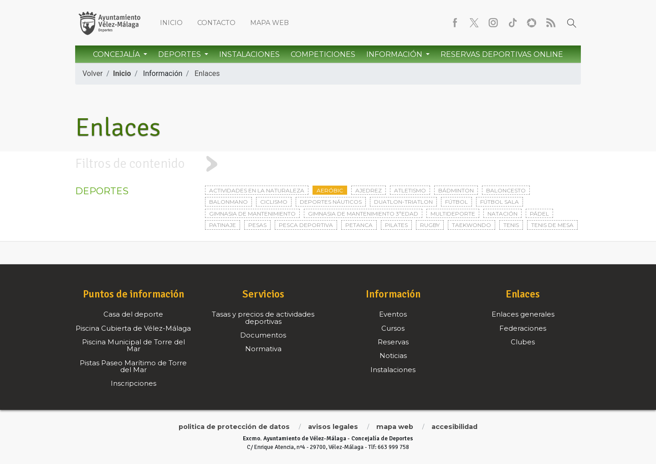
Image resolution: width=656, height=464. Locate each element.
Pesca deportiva (306, 225)
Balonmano (228, 201)
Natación (502, 213)
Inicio (171, 23)
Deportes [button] (180, 54)
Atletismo (410, 190)
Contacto (216, 23)
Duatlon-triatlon (403, 201)
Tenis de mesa (552, 225)
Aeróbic (330, 190)
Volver (92, 73)
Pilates (396, 225)
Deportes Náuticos (331, 201)
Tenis (511, 225)
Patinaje (222, 225)
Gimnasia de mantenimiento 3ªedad (363, 213)
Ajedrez (368, 190)
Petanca (359, 225)
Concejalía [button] (117, 54)
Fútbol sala (499, 201)
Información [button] (395, 54)
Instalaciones (249, 54)
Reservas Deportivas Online (502, 54)
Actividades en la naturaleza (256, 190)
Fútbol (456, 201)
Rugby (430, 225)
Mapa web (269, 23)
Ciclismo (273, 201)
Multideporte (452, 213)
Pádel (539, 213)
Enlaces (207, 73)
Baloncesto (506, 190)
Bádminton (456, 190)
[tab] (328, 164)
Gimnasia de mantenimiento (252, 213)
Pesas (257, 225)
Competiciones (323, 54)
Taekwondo (471, 225)
